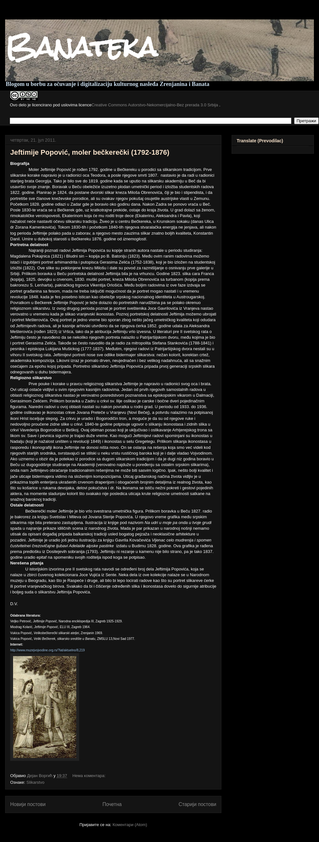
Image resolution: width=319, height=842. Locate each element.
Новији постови (28, 804)
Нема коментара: (89, 775)
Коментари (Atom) (130, 824)
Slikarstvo (35, 782)
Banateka (81, 47)
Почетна (112, 804)
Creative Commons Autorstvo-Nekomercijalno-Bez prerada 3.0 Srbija (155, 105)
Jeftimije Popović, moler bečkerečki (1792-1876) (89, 152)
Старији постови (197, 804)
